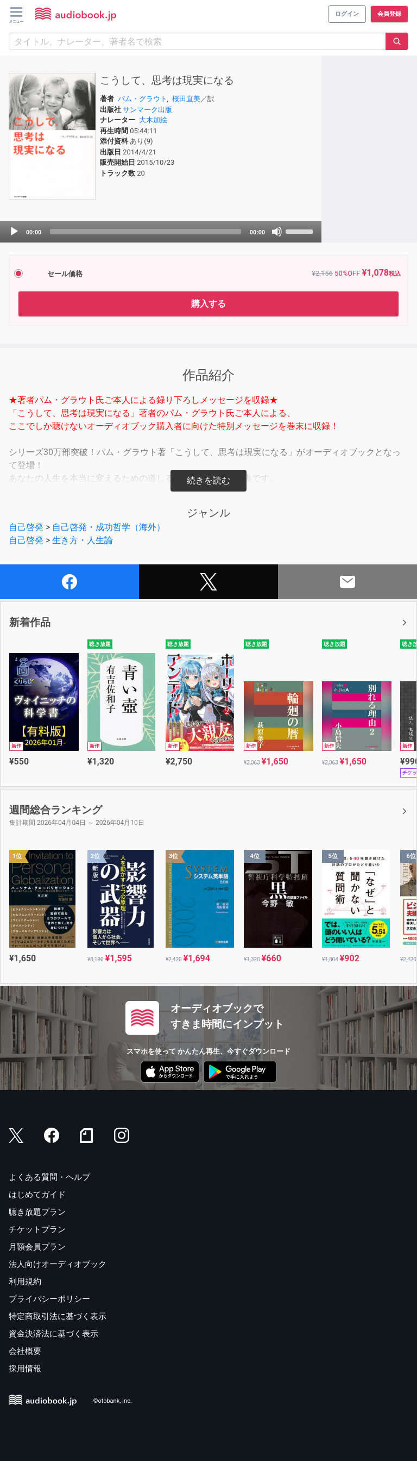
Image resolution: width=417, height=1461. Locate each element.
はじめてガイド (37, 1194)
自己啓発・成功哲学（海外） (108, 527)
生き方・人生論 (82, 540)
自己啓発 (26, 527)
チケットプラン (37, 1229)
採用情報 (25, 1368)
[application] (160, 232)
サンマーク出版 (147, 109)
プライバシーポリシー (49, 1299)
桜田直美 (186, 99)
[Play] (14, 231)
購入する (208, 304)
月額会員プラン (37, 1247)
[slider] (145, 231)
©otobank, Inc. (112, 1401)
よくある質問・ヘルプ (49, 1177)
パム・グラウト (142, 99)
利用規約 (25, 1281)
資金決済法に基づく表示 (53, 1334)
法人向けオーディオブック (57, 1264)
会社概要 (25, 1351)
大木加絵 (153, 120)
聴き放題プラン (37, 1212)
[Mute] (276, 231)
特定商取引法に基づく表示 (57, 1316)
